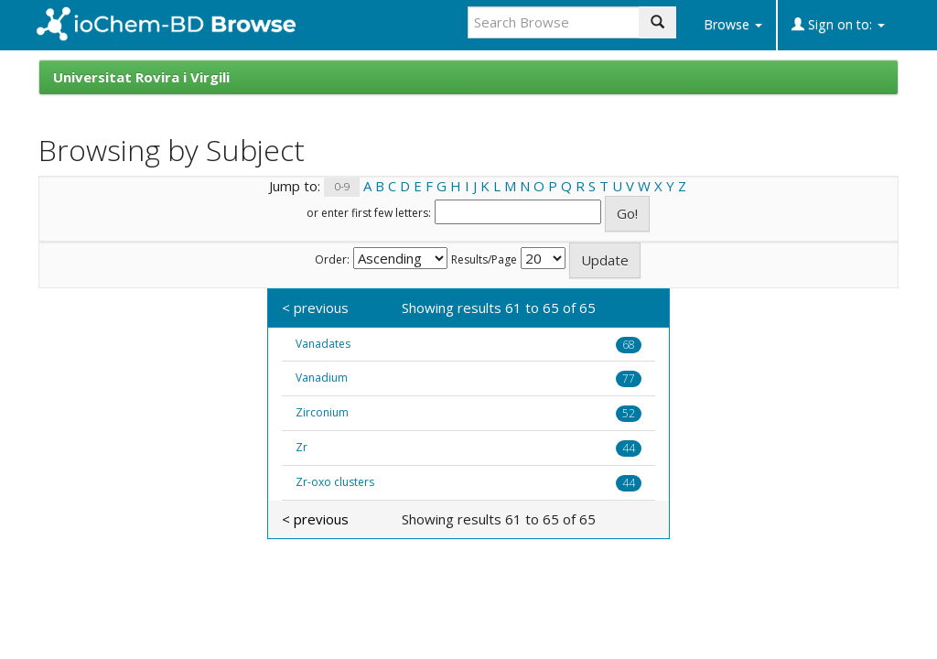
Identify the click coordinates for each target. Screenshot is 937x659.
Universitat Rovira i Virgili (141, 77)
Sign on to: (838, 24)
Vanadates (323, 343)
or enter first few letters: (369, 213)
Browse (733, 24)
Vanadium (322, 377)
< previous (315, 307)
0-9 (342, 187)
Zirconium (322, 412)
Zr (301, 447)
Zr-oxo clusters (335, 482)
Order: (332, 260)
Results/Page (484, 260)
